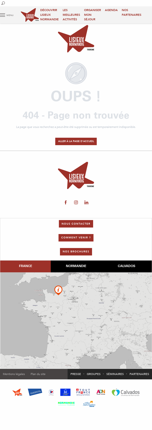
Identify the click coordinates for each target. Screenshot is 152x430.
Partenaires (139, 374)
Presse (75, 374)
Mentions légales (14, 374)
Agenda (111, 10)
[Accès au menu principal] (7, 15)
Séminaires (115, 374)
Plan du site (38, 374)
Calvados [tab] (126, 266)
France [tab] (25, 266)
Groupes (94, 374)
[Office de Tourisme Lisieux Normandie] (76, 39)
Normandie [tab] (76, 266)
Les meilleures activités (71, 14)
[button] (3, 3)
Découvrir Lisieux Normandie (49, 14)
